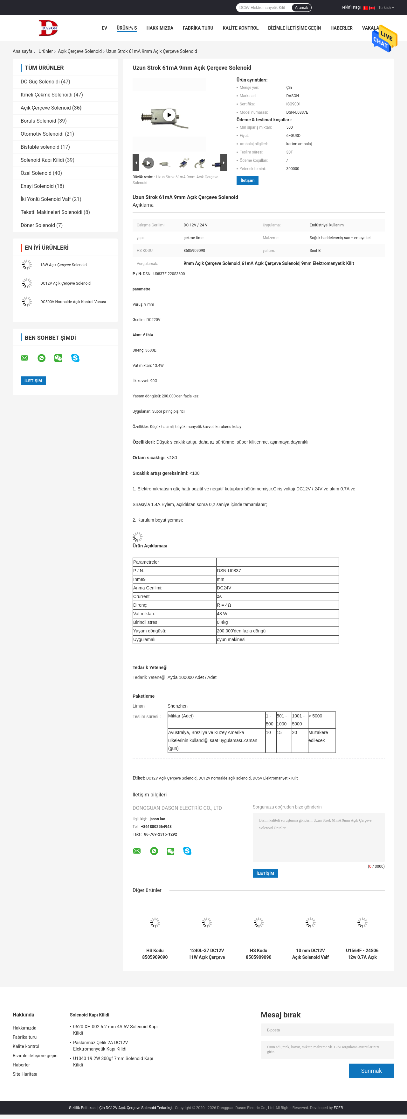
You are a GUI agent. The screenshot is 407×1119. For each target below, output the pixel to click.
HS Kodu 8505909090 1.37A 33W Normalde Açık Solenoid (155, 954)
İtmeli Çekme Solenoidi (46, 95)
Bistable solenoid (40, 147)
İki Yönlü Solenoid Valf (46, 199)
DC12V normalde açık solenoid (225, 778)
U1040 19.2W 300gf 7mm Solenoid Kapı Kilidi (113, 1061)
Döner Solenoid (38, 225)
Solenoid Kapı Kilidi (42, 160)
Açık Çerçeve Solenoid (80, 51)
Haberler (341, 28)
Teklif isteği (351, 7)
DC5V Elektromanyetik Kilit (275, 778)
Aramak (301, 7)
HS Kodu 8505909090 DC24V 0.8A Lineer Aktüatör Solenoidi (259, 954)
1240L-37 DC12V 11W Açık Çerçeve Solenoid (207, 954)
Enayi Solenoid (37, 186)
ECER (338, 1108)
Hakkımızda (160, 28)
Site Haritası (25, 1074)
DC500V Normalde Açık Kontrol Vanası (73, 302)
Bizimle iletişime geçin (294, 28)
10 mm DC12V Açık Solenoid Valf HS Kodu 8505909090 (310, 954)
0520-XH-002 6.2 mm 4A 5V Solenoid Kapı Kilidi (115, 1030)
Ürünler (45, 51)
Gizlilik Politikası (83, 1108)
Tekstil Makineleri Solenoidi (51, 212)
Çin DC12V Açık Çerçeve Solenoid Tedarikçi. (136, 1108)
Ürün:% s (127, 28)
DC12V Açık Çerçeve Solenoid (65, 283)
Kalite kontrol (241, 28)
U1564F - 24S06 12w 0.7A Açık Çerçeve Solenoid (362, 954)
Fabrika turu (198, 28)
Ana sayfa (22, 51)
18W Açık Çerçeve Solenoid (63, 265)
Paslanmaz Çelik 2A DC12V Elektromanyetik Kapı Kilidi (100, 1045)
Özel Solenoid (36, 173)
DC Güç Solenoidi (40, 82)
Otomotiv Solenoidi (42, 134)
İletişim (247, 180)
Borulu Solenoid (38, 121)
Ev (104, 28)
